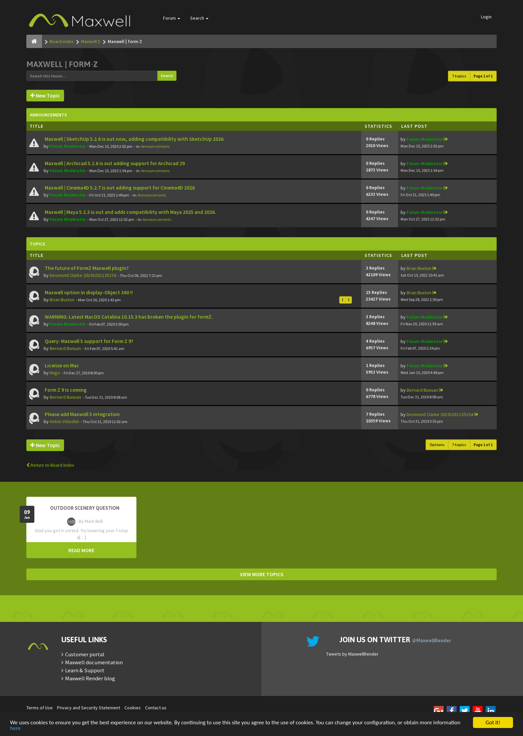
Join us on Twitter (395, 639)
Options (437, 444)
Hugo (55, 373)
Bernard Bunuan (65, 348)
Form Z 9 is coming (65, 390)
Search (199, 18)
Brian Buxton (419, 268)
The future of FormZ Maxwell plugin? (86, 268)
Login (486, 17)
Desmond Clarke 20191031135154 (83, 275)
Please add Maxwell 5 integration (82, 414)
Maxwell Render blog (90, 678)
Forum (171, 18)
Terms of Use (39, 708)
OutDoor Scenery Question (84, 508)
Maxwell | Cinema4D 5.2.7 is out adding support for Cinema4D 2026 (119, 188)
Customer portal (84, 654)
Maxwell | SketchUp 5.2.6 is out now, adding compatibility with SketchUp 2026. (134, 139)
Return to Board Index (50, 465)
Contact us (155, 708)
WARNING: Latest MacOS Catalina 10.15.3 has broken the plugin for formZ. (128, 317)
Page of (483, 75)
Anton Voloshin (64, 421)
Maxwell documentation (94, 662)
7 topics (459, 75)
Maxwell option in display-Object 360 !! (88, 292)
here (15, 728)
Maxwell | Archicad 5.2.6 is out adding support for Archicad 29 (114, 163)
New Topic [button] (45, 95)
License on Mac (61, 365)
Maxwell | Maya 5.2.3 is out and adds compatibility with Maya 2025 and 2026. (130, 212)
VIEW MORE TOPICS (262, 574)
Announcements (155, 146)
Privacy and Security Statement (88, 708)
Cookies (132, 708)
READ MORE (81, 550)
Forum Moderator (68, 146)
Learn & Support (84, 670)
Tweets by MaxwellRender (352, 654)
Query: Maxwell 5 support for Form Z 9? (88, 341)
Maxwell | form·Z (62, 64)
